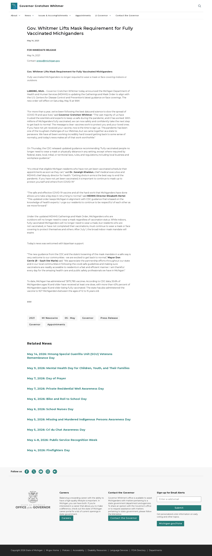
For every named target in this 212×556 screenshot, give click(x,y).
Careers (66, 518)
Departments (155, 550)
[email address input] (179, 499)
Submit (179, 508)
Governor (87, 318)
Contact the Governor (127, 15)
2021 (32, 318)
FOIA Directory (138, 550)
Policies (65, 550)
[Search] (199, 6)
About (16, 15)
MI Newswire (50, 318)
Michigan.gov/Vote (170, 523)
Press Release (109, 318)
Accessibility (78, 550)
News (29, 15)
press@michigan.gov (48, 61)
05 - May (70, 318)
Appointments (83, 15)
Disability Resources (97, 550)
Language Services (119, 550)
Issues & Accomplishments (54, 15)
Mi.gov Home (52, 550)
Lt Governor (103, 15)
